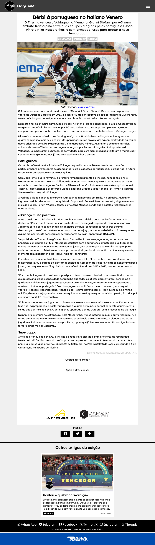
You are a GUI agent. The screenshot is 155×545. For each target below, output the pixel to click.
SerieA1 (92, 38)
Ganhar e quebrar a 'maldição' (65, 495)
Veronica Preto (85, 106)
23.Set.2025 (105, 513)
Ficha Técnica (80, 529)
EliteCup (48, 513)
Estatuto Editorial (94, 529)
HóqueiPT (68, 529)
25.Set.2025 (64, 38)
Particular (80, 38)
